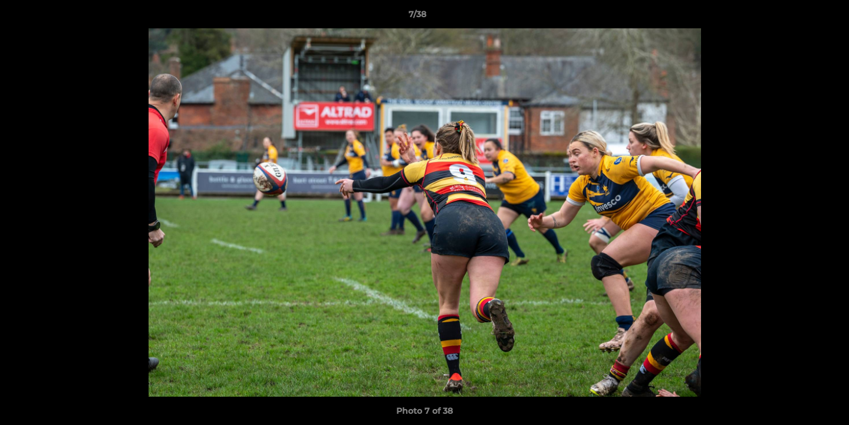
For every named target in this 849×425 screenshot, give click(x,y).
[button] (799, 17)
